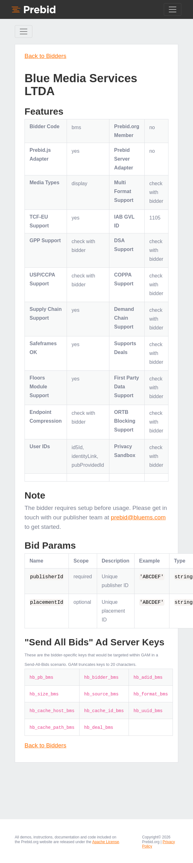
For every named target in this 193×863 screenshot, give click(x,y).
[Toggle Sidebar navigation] (23, 31)
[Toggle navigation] (172, 9)
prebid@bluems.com (138, 517)
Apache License (105, 842)
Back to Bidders (45, 56)
